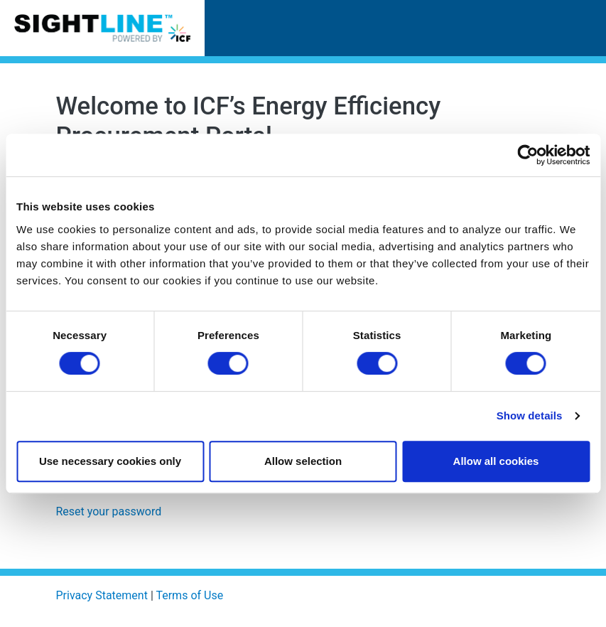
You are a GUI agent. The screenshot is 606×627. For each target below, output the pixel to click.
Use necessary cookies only (110, 461)
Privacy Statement (102, 595)
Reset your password (109, 511)
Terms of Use (189, 595)
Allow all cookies (496, 461)
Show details (530, 415)
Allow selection (303, 461)
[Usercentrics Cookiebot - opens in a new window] (527, 155)
